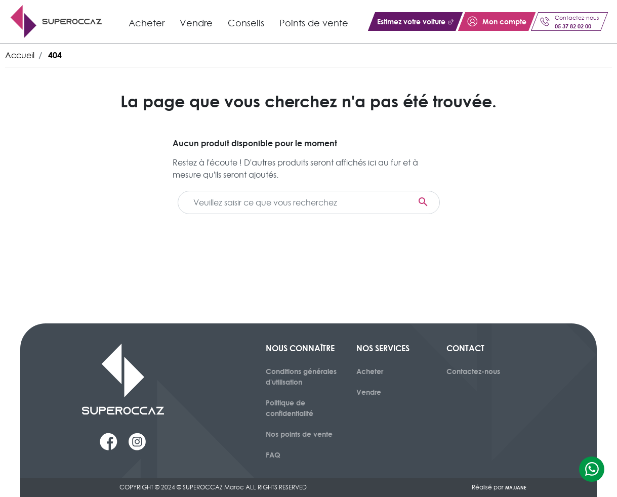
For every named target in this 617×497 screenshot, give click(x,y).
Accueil (19, 55)
